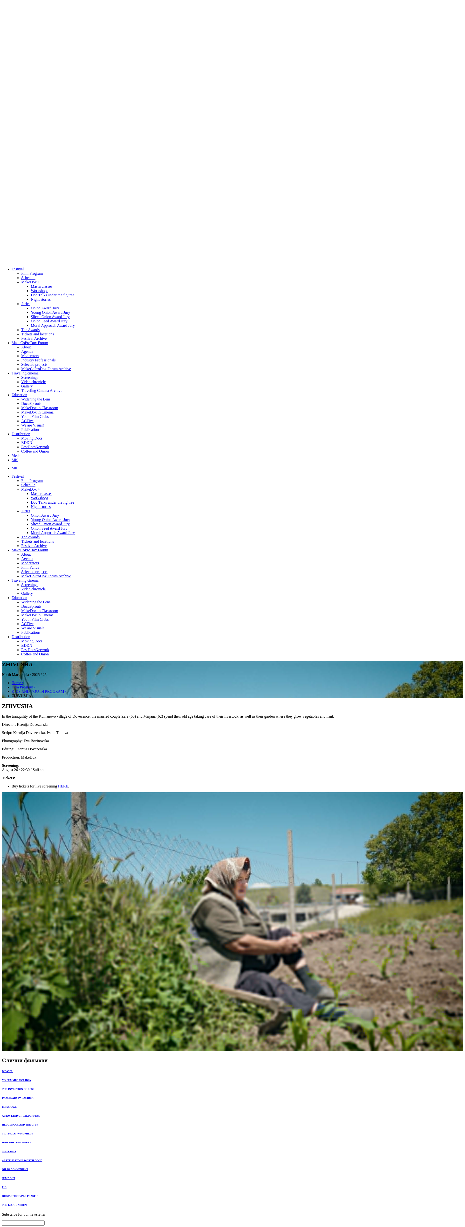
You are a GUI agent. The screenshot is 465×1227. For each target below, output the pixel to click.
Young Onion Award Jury (50, 312)
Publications (30, 429)
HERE (63, 786)
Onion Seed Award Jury (49, 321)
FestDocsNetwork (35, 447)
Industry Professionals (38, 360)
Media (16, 455)
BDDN (26, 442)
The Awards (30, 330)
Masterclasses (41, 286)
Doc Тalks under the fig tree (52, 295)
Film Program (32, 273)
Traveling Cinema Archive (41, 390)
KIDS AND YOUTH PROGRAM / (39, 691)
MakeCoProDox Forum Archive (46, 369)
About (26, 347)
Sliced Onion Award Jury (50, 317)
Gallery (27, 386)
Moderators (30, 356)
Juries (25, 304)
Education (19, 395)
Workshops (39, 291)
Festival (18, 269)
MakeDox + (30, 282)
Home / (17, 683)
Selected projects (34, 364)
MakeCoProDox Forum (30, 343)
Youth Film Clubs (35, 416)
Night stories (41, 299)
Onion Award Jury (45, 308)
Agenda (27, 351)
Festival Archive (34, 338)
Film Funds (30, 567)
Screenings (29, 377)
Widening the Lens (35, 399)
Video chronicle (33, 382)
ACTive (27, 421)
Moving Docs (31, 438)
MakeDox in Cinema (37, 412)
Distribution (21, 434)
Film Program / (23, 687)
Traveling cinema (25, 373)
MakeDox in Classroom (39, 408)
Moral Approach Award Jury (53, 325)
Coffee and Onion (35, 451)
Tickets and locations (37, 334)
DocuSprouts (31, 403)
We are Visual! (32, 425)
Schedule (28, 278)
